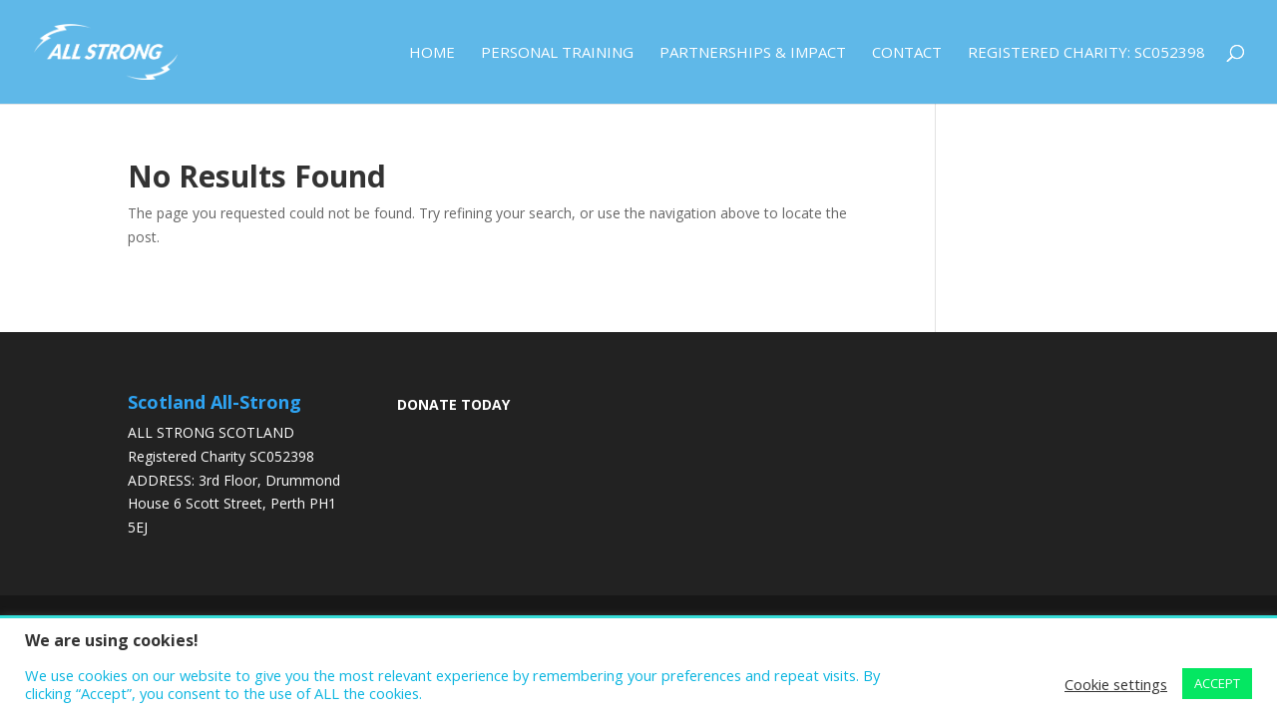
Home (432, 53)
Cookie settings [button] (1115, 684)
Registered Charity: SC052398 (1086, 53)
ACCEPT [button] (1217, 683)
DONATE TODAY (453, 404)
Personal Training (557, 53)
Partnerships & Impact (752, 53)
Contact (907, 53)
